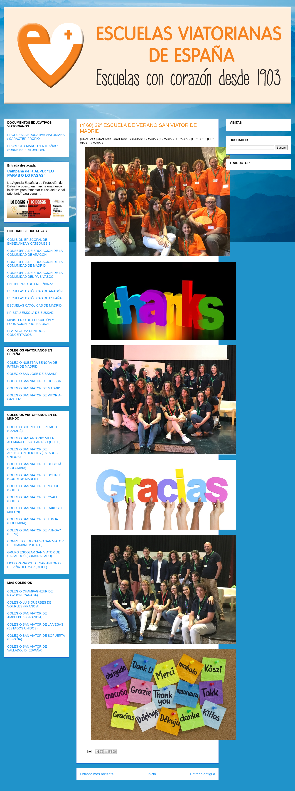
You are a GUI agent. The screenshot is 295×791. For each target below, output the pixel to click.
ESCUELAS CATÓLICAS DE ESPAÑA (34, 298)
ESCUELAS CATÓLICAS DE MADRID (34, 305)
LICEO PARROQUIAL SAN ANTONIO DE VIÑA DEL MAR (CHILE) (34, 565)
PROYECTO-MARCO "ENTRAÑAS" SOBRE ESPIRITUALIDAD (32, 148)
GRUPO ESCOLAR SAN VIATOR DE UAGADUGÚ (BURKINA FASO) (33, 554)
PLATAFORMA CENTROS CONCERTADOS (25, 333)
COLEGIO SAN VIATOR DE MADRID (33, 388)
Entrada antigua (202, 774)
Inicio (152, 774)
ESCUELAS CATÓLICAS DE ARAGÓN (35, 291)
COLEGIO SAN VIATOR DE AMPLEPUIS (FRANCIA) (27, 615)
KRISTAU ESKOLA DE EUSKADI (30, 312)
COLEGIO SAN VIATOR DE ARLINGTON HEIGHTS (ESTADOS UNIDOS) (32, 453)
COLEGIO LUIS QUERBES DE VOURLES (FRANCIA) (29, 604)
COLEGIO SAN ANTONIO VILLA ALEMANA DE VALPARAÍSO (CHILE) (33, 440)
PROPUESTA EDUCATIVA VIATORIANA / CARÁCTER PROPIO (35, 136)
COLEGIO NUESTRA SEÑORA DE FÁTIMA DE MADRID (32, 364)
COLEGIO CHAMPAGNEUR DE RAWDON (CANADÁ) (30, 593)
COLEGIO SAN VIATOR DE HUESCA (34, 381)
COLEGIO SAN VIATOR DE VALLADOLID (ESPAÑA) (27, 648)
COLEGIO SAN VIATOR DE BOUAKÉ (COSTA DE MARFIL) (34, 477)
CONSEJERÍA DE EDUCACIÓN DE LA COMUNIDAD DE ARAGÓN (35, 252)
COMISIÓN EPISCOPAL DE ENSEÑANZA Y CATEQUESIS (29, 241)
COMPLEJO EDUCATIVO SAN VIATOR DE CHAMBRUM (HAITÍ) (35, 543)
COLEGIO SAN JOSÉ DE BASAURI (33, 374)
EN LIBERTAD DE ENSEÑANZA (30, 284)
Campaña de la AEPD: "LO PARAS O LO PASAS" (30, 173)
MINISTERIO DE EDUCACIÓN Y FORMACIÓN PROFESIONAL (30, 322)
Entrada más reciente (96, 774)
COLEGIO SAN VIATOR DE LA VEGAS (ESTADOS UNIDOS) (35, 626)
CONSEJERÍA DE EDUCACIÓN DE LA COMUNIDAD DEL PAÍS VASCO (35, 274)
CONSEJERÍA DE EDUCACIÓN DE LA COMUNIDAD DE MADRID (35, 264)
